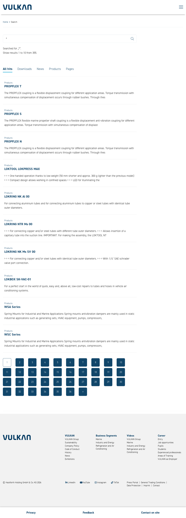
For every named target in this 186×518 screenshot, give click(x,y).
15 (57, 378)
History (68, 452)
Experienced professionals (169, 452)
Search (132, 45)
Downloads (24, 75)
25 (57, 388)
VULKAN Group (72, 439)
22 (20, 388)
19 (108, 378)
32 (20, 398)
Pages (70, 75)
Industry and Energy (105, 442)
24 (45, 388)
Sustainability (71, 442)
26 (70, 388)
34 (45, 398)
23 (32, 388)
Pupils (160, 446)
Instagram (101, 482)
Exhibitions (70, 459)
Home (5, 22)
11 (7, 378)
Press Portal (132, 482)
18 (95, 378)
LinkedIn (71, 482)
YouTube (86, 482)
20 (121, 378)
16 (70, 378)
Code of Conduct (72, 449)
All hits (7, 75)
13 (32, 378)
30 (121, 388)
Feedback (88, 512)
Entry (160, 439)
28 (95, 388)
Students (162, 449)
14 (45, 378)
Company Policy (72, 446)
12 (20, 378)
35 (57, 398)
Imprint (146, 485)
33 (32, 398)
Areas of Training (165, 455)
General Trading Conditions (153, 482)
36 (70, 398)
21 (7, 388)
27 (83, 388)
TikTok (116, 482)
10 (121, 368)
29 (108, 388)
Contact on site (150, 512)
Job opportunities (166, 442)
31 (7, 398)
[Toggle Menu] (181, 7)
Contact (156, 485)
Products (55, 75)
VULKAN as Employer (167, 459)
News (40, 75)
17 (83, 378)
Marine (99, 439)
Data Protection (134, 485)
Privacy (31, 512)
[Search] (70, 45)
